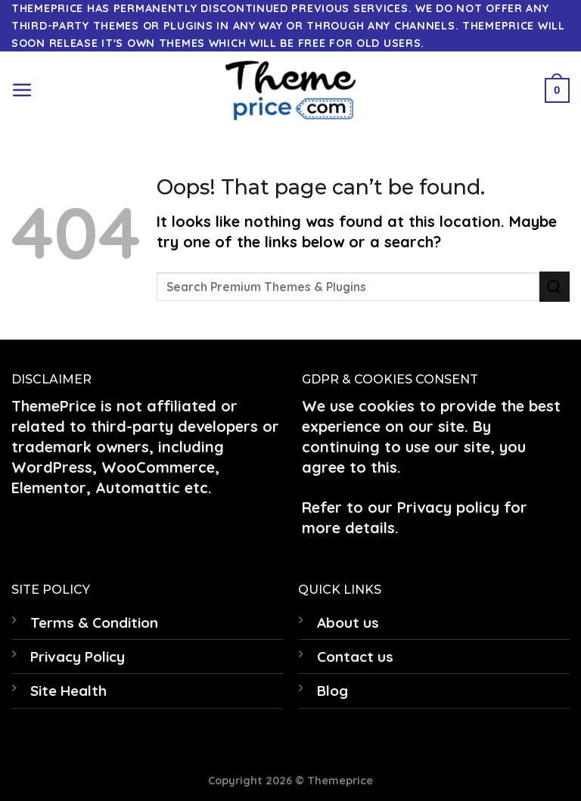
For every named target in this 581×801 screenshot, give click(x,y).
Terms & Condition (94, 622)
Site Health (68, 690)
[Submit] (554, 286)
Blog (332, 690)
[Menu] (22, 90)
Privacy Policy (77, 656)
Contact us (355, 656)
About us (348, 622)
